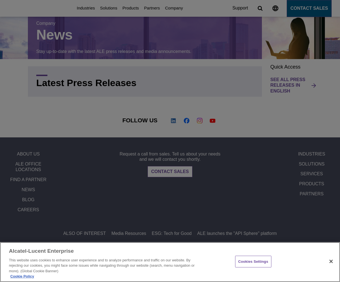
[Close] (331, 261)
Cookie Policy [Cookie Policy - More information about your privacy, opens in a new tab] (22, 276)
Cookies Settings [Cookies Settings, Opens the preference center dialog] (253, 261)
